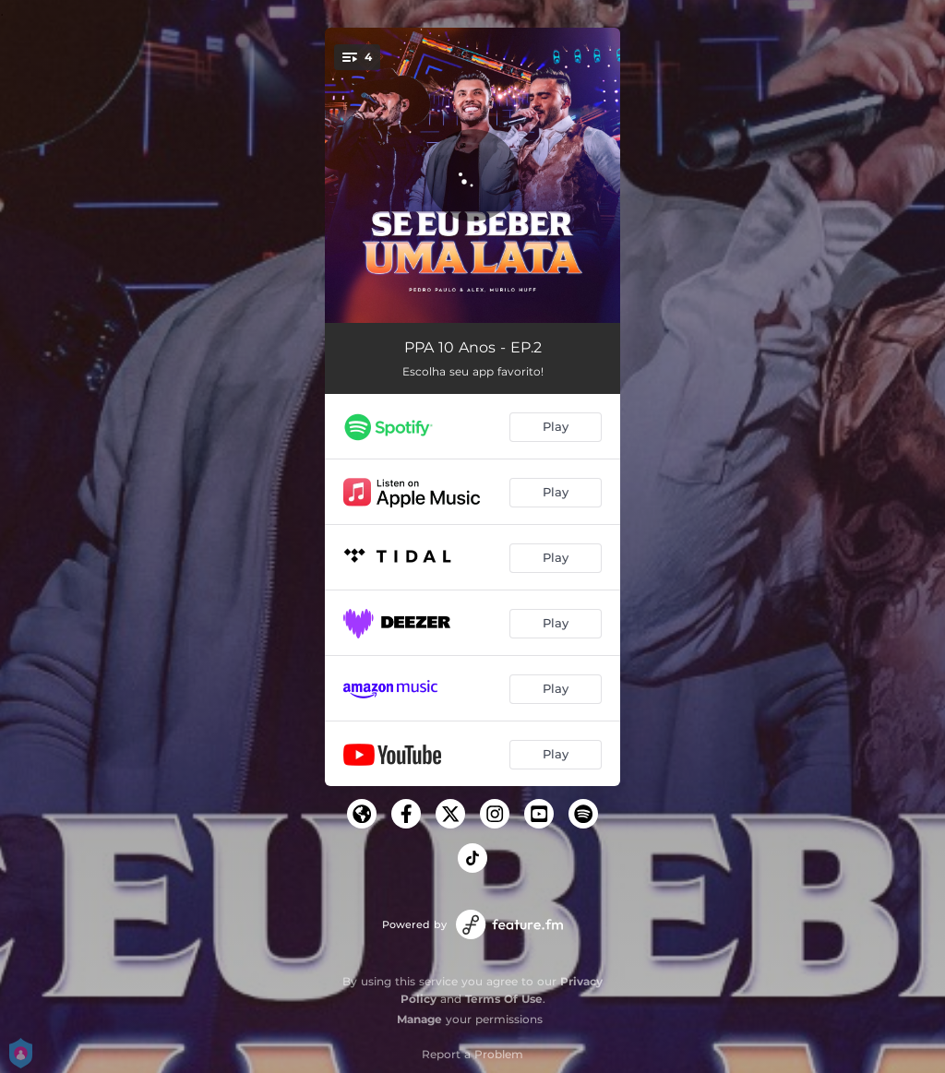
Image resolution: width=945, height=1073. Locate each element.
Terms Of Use (504, 999)
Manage (419, 1019)
